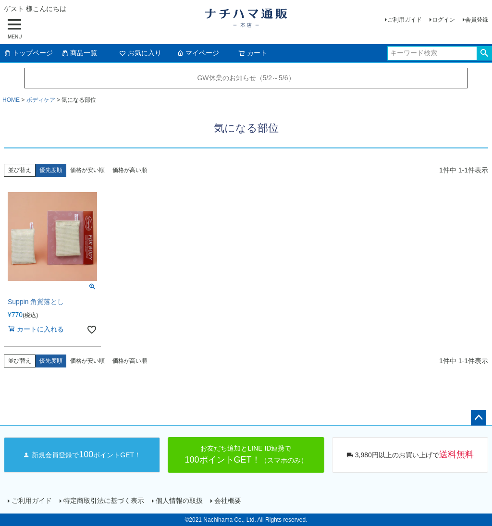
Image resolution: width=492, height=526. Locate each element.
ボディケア (40, 100)
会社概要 (227, 500)
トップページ (28, 53)
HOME (11, 100)
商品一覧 (79, 53)
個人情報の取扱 (179, 500)
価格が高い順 (129, 170)
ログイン (443, 19)
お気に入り (140, 53)
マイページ (198, 53)
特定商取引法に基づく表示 (103, 500)
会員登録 (476, 19)
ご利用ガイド (404, 19)
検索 (484, 53)
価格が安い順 (87, 170)
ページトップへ (478, 418)
